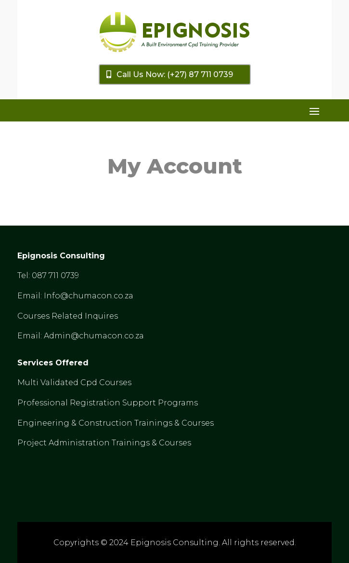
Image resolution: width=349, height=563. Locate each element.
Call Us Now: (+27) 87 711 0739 (174, 74)
